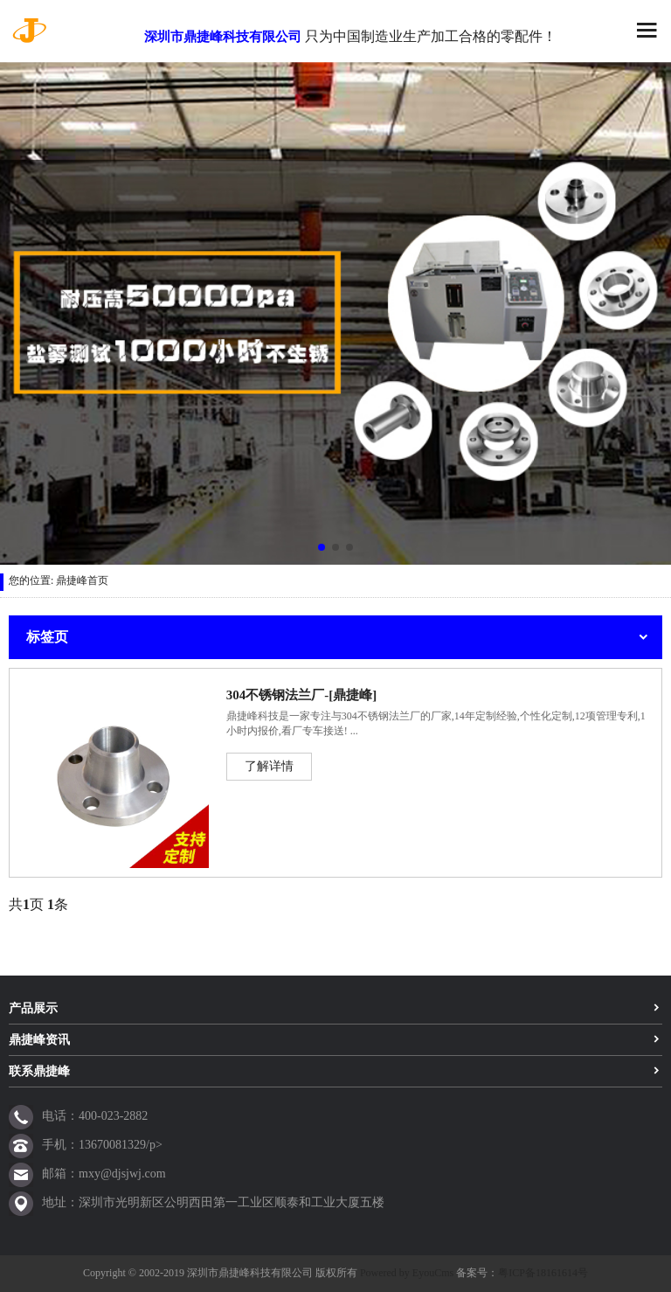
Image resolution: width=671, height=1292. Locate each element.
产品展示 (33, 1008)
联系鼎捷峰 (39, 1071)
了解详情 (269, 766)
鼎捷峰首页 (82, 580)
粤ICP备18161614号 (543, 1273)
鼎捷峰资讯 (39, 1039)
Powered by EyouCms (405, 1273)
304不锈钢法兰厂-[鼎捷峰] (301, 695)
